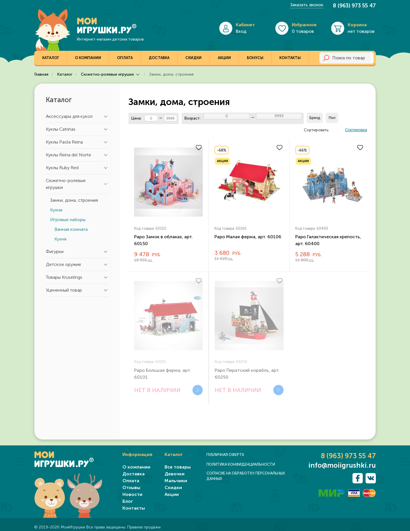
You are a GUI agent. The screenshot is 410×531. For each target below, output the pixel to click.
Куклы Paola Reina (77, 142)
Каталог (50, 58)
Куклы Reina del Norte (77, 155)
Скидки (193, 58)
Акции (224, 58)
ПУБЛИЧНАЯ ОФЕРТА (225, 455)
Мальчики (176, 480)
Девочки (174, 474)
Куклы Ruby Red (77, 168)
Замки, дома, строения (74, 200)
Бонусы (255, 58)
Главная (42, 74)
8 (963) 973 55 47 (354, 5)
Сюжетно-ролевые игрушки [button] (111, 74)
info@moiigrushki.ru (342, 465)
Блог (127, 501)
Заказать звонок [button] (306, 4)
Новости (132, 494)
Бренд (314, 118)
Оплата (125, 58)
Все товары (178, 467)
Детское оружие (77, 264)
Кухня (60, 239)
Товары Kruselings (77, 277)
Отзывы (131, 487)
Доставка (159, 58)
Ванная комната (71, 229)
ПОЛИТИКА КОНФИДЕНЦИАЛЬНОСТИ (240, 464)
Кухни (56, 210)
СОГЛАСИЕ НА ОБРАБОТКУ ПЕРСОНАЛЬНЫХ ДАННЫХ (245, 476)
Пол (332, 118)
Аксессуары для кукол (77, 116)
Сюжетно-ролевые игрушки (77, 184)
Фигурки (77, 252)
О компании (88, 58)
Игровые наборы (67, 219)
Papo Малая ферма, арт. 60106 (247, 236)
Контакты (290, 58)
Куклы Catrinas (77, 129)
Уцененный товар (77, 290)
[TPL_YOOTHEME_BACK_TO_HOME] (85, 25)
